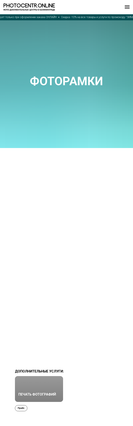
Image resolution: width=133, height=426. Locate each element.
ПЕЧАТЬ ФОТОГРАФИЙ (37, 394)
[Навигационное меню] (127, 7)
